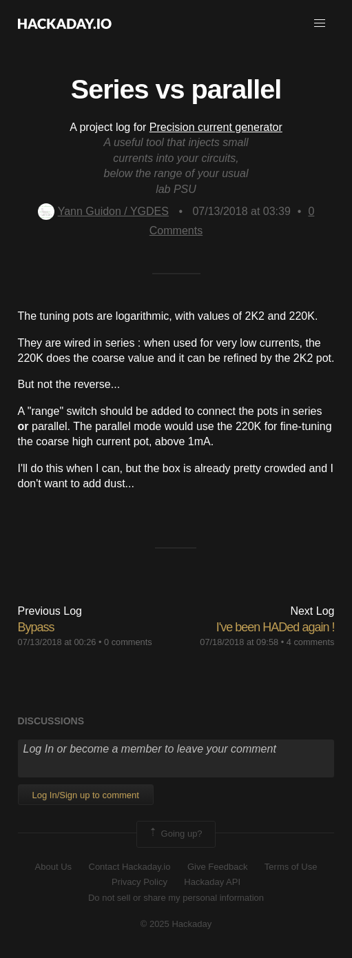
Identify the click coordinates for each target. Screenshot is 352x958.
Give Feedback (217, 867)
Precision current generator (215, 127)
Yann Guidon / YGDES (103, 211)
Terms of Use (291, 867)
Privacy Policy (139, 882)
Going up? (175, 834)
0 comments (128, 642)
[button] (319, 23)
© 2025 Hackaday (176, 924)
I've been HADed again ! (275, 627)
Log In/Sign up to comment (85, 795)
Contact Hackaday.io (130, 867)
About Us (53, 867)
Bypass (36, 627)
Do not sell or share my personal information (176, 898)
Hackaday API (212, 882)
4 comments (311, 642)
